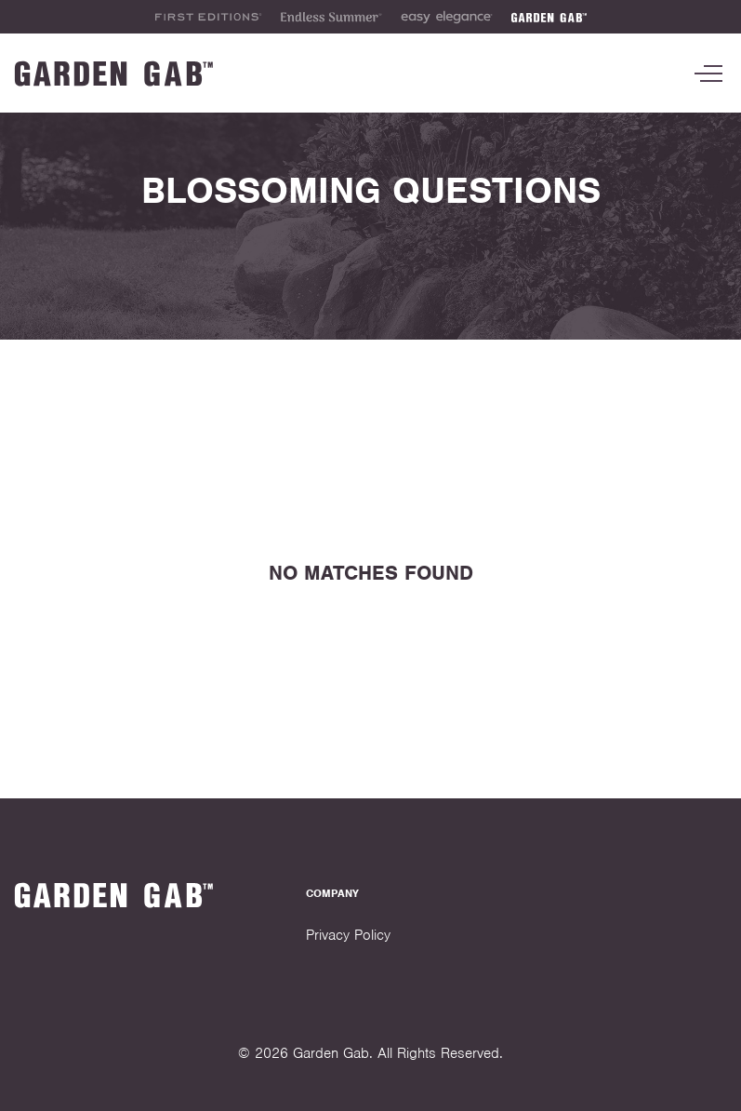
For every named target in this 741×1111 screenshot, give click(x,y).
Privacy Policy (348, 935)
